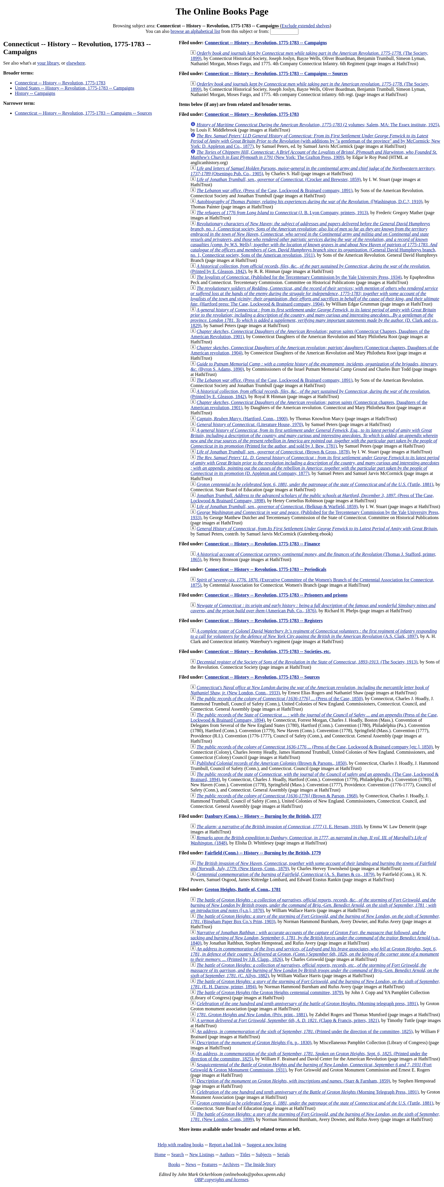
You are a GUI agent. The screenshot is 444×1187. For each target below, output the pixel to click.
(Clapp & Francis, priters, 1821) (288, 1020)
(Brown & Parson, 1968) (277, 795)
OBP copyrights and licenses (221, 1179)
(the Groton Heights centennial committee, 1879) (270, 992)
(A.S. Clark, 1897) (313, 634)
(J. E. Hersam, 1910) (279, 826)
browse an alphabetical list (195, 31)
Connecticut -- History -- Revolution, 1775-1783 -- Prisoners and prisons (276, 594)
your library (48, 63)
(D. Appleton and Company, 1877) (314, 465)
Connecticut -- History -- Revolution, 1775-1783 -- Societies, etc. (267, 651)
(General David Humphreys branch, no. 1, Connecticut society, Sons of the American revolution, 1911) (313, 239)
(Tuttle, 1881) (315, 484)
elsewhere (75, 63)
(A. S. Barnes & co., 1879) (285, 874)
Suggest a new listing (266, 1144)
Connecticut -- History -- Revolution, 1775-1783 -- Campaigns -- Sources (83, 113)
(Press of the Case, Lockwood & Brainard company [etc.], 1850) (315, 746)
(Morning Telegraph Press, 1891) (308, 1092)
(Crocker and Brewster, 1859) (279, 179)
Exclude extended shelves (306, 25)
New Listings (201, 1154)
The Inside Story (260, 1164)
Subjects (263, 1154)
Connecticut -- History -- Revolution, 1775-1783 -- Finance (262, 543)
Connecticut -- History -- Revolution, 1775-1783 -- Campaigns (266, 42)
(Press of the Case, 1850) (279, 698)
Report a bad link (225, 1144)
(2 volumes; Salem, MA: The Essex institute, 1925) (318, 124)
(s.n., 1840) (315, 937)
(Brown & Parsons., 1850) (271, 763)
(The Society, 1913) (307, 661)
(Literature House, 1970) (250, 424)
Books (174, 1164)
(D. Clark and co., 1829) (314, 317)
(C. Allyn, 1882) (314, 970)
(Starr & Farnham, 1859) (293, 1080)
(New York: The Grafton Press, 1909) (313, 155)
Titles (245, 1154)
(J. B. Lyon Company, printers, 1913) (282, 212)
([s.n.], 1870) (313, 905)
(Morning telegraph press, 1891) (307, 1003)
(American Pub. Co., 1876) (313, 608)
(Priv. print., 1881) (252, 1014)
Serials (283, 1154)
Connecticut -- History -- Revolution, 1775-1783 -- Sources (262, 677)
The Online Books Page (222, 11)
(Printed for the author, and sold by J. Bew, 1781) (314, 438)
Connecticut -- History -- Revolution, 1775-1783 (60, 82)
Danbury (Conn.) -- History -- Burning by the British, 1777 (263, 816)
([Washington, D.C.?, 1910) (309, 201)
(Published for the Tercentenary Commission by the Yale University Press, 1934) (299, 277)
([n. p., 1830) (254, 1042)
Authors (227, 1154)
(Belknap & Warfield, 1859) (277, 506)
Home (160, 1154)
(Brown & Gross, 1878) (273, 451)
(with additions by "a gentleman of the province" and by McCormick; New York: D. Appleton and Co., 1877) (315, 141)
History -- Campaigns (35, 93)
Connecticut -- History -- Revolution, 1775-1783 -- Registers (264, 620)
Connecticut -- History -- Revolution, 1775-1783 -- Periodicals (265, 569)
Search (177, 1154)
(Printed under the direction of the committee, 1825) (305, 1031)
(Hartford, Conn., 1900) (242, 418)
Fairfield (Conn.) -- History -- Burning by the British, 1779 (263, 852)
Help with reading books (181, 1144)
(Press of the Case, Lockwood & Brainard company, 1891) (274, 190)
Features (209, 1164)
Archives (230, 1164)
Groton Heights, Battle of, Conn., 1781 (243, 889)
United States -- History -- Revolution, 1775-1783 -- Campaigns (74, 88)
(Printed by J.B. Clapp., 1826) (314, 954)
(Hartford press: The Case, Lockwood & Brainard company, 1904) (314, 296)
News (190, 1164)
